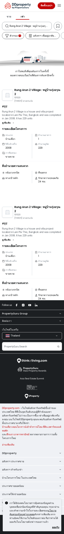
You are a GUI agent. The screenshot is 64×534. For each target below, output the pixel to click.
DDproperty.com (10, 408)
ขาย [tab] (9, 16)
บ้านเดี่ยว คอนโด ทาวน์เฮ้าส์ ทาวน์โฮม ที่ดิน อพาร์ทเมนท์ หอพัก (31, 428)
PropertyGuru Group (32, 313)
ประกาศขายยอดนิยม (32, 486)
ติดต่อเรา (32, 321)
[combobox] (31, 26)
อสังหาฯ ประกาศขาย (32, 461)
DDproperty (32, 453)
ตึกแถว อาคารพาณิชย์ (17, 434)
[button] (8, 122)
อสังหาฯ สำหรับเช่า (32, 469)
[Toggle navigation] (59, 5)
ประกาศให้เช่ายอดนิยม (32, 494)
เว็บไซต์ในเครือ (10, 329)
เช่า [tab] (23, 16)
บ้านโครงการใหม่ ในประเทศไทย (32, 478)
